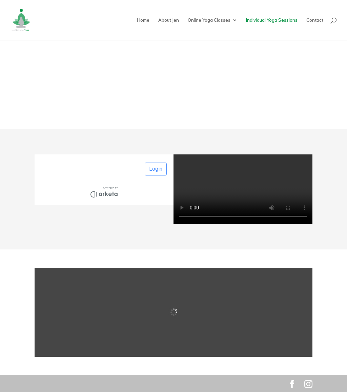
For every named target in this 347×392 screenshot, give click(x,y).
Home (143, 20)
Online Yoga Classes (209, 20)
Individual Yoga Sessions (272, 20)
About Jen (168, 20)
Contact (314, 20)
